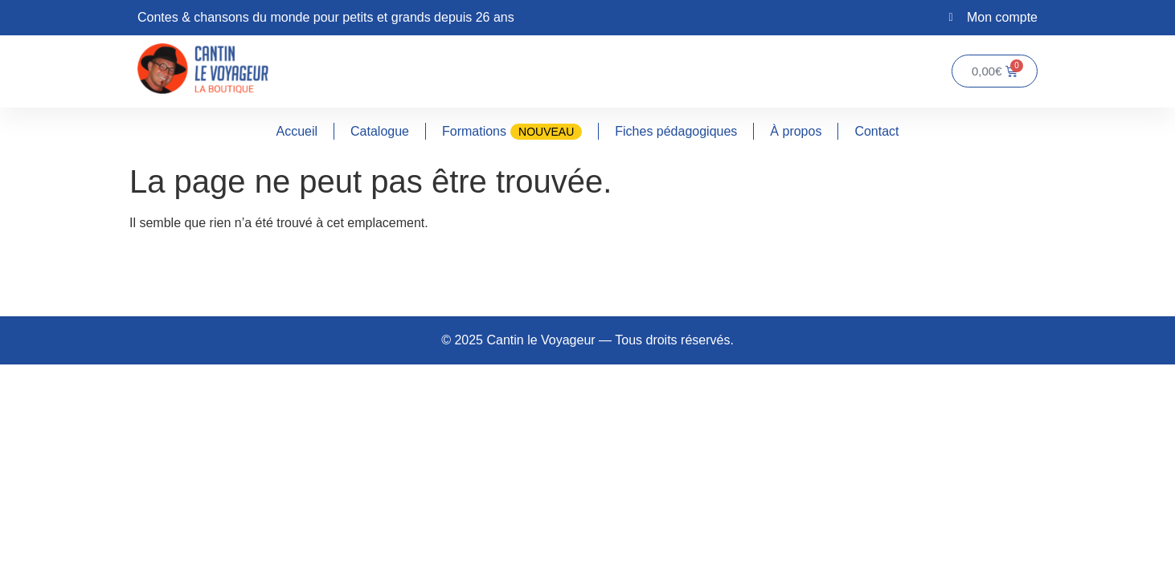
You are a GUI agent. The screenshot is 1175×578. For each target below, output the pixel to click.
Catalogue (379, 131)
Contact (876, 131)
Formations (512, 132)
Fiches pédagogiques (676, 131)
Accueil (296, 131)
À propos (795, 131)
